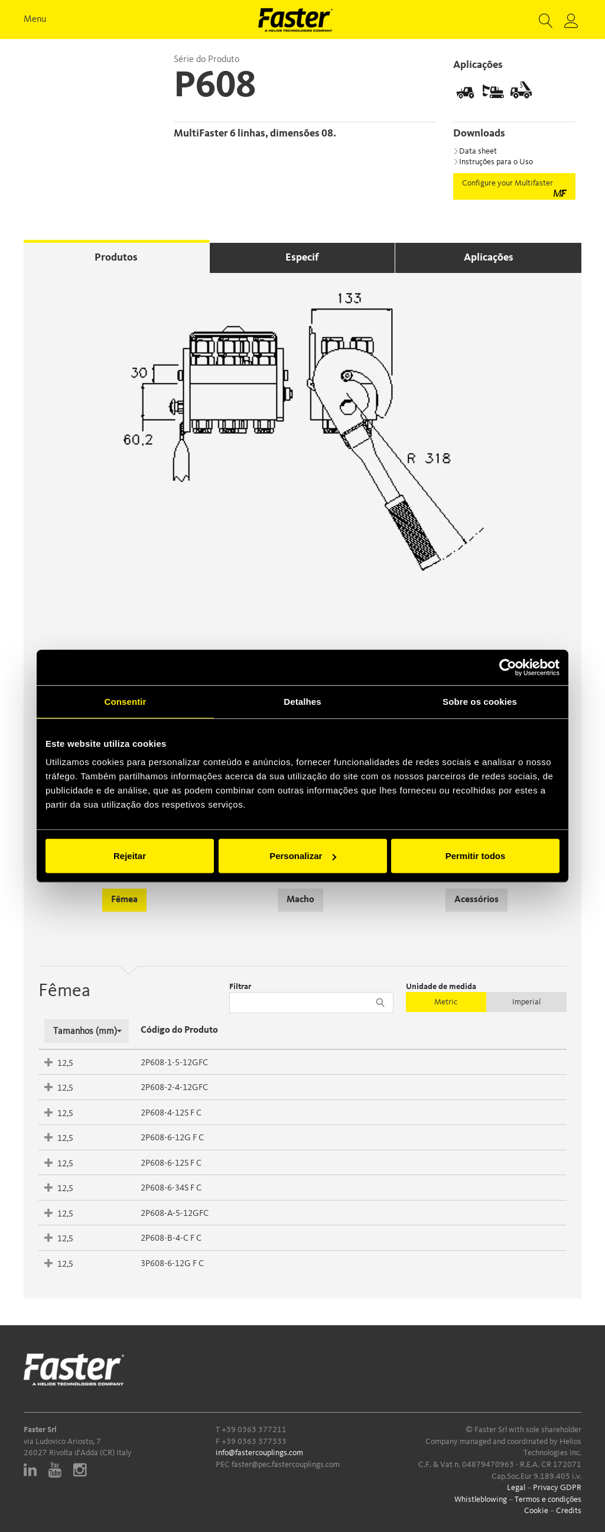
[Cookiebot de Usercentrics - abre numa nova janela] (508, 667)
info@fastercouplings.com (259, 1453)
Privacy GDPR (557, 1488)
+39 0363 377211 (254, 1430)
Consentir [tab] (126, 701)
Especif (302, 257)
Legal (516, 1488)
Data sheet (475, 151)
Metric (445, 1002)
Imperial (526, 1002)
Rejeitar (129, 856)
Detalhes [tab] (302, 701)
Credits (568, 1511)
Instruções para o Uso (493, 162)
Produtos (116, 257)
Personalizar (302, 856)
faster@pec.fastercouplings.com (286, 1465)
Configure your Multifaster (514, 188)
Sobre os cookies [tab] (480, 701)
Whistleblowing (480, 1499)
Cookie (536, 1511)
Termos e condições (548, 1499)
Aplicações (488, 257)
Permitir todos (475, 856)
